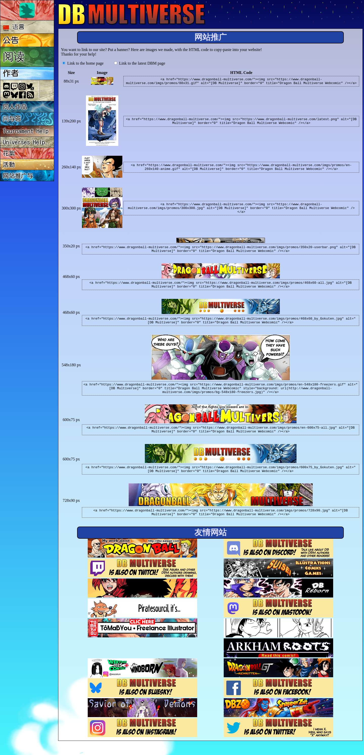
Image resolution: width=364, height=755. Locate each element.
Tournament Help (26, 131)
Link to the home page (83, 63)
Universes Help (24, 142)
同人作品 (15, 107)
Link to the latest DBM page (139, 63)
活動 (9, 165)
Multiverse (132, 14)
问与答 (12, 119)
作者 (11, 73)
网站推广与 (18, 176)
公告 (11, 40)
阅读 (14, 56)
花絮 (9, 153)
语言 (14, 27)
